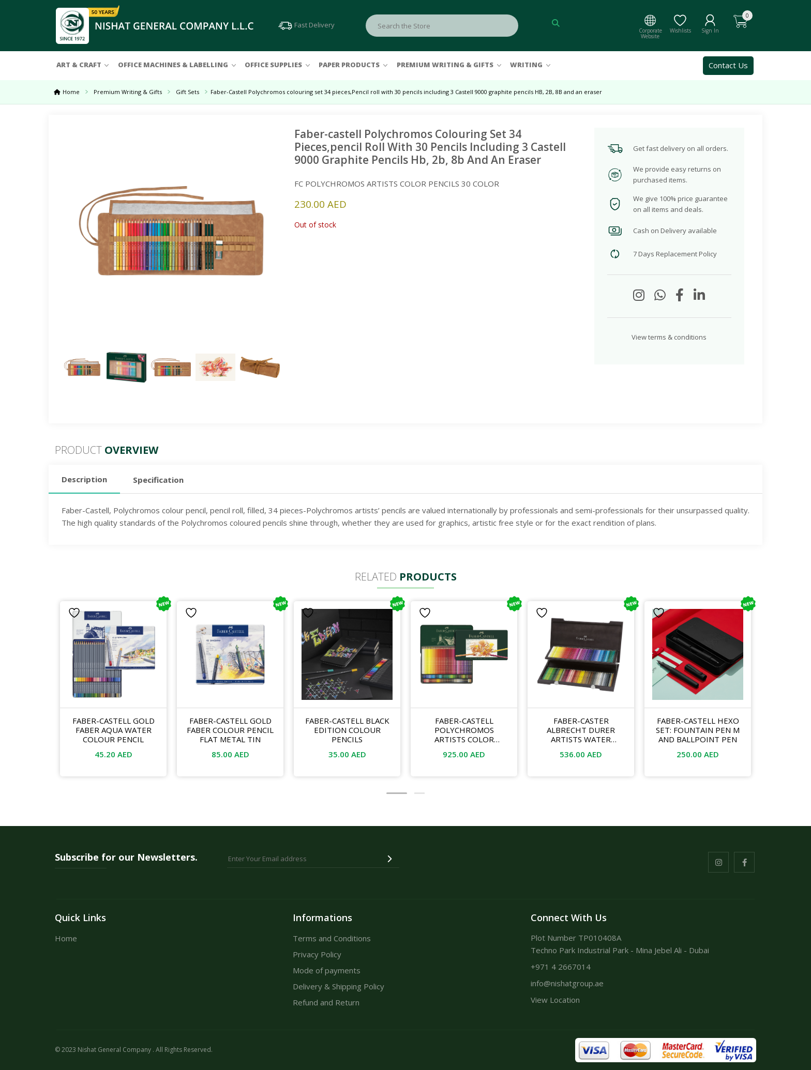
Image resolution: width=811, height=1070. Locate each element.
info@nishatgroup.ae (567, 983)
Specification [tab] (158, 480)
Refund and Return (326, 1002)
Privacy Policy (317, 954)
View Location (555, 1000)
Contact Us (728, 65)
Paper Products (349, 64)
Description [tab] (84, 479)
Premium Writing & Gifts (445, 64)
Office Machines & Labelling (173, 64)
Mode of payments (327, 970)
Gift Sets (192, 92)
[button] (397, 793)
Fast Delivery (306, 24)
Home (71, 92)
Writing (526, 64)
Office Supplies (273, 64)
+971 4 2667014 (561, 966)
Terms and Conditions (332, 938)
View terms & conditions (669, 337)
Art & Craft (78, 64)
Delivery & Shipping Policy (338, 986)
